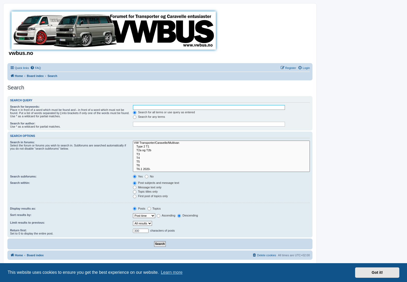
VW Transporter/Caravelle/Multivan (221, 143)
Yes (138, 176)
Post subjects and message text (156, 182)
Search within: (20, 182)
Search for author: (22, 123)
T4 (221, 158)
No (149, 176)
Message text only (147, 187)
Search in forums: (22, 142)
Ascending (166, 215)
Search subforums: (23, 176)
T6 (221, 165)
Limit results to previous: (27, 222)
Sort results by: (21, 214)
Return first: (18, 230)
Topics (154, 208)
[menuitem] (35, 68)
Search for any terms (149, 116)
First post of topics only (150, 196)
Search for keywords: (25, 106)
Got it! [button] (377, 272)
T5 (221, 162)
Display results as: (23, 208)
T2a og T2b (221, 150)
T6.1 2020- (221, 169)
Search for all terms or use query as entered (164, 112)
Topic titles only (145, 191)
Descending (187, 215)
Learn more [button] (171, 272)
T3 (221, 154)
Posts (139, 208)
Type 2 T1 (221, 147)
